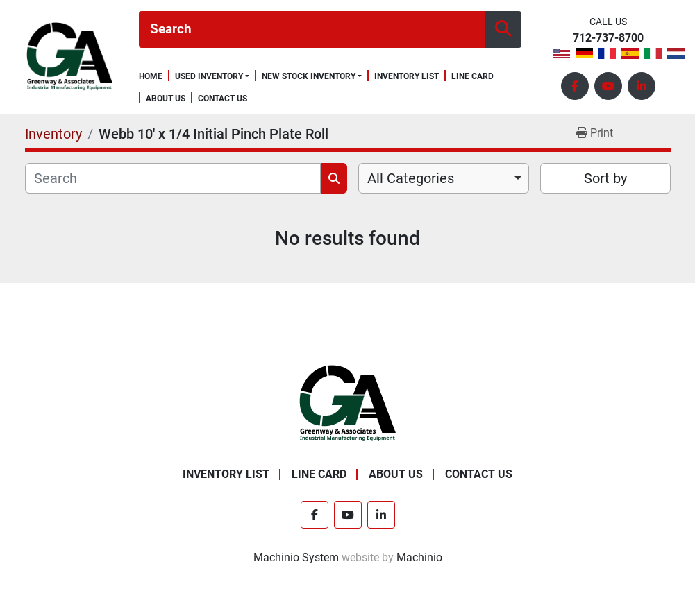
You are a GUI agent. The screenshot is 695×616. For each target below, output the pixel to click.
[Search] (312, 29)
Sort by (605, 178)
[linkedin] (641, 86)
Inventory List (406, 76)
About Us (165, 98)
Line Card (472, 76)
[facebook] (575, 86)
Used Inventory (209, 76)
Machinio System (296, 557)
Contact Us (222, 98)
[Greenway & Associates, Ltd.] (347, 403)
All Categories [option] (410, 178)
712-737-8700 (608, 38)
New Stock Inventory (308, 76)
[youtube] (608, 86)
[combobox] (444, 178)
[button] (212, 76)
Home (150, 76)
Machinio (419, 557)
